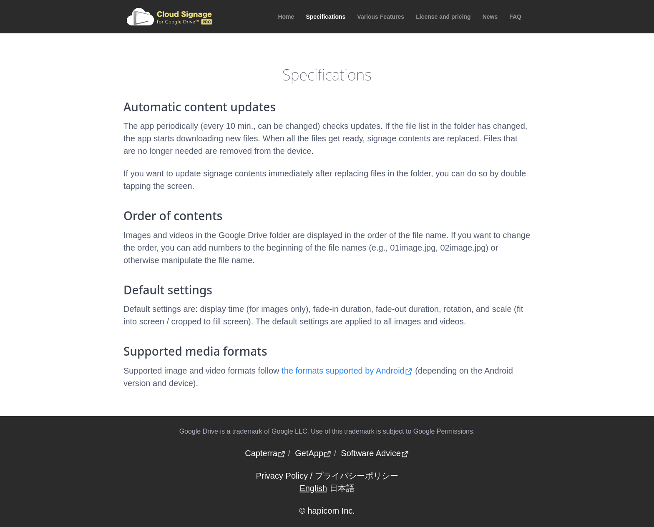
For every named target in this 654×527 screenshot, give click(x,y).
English (313, 488)
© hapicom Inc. (327, 510)
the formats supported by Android (347, 370)
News (490, 16)
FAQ (515, 16)
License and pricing (443, 16)
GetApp (313, 453)
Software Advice (375, 453)
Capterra (265, 453)
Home (286, 16)
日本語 (342, 488)
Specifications (325, 16)
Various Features (380, 16)
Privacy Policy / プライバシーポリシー (327, 475)
